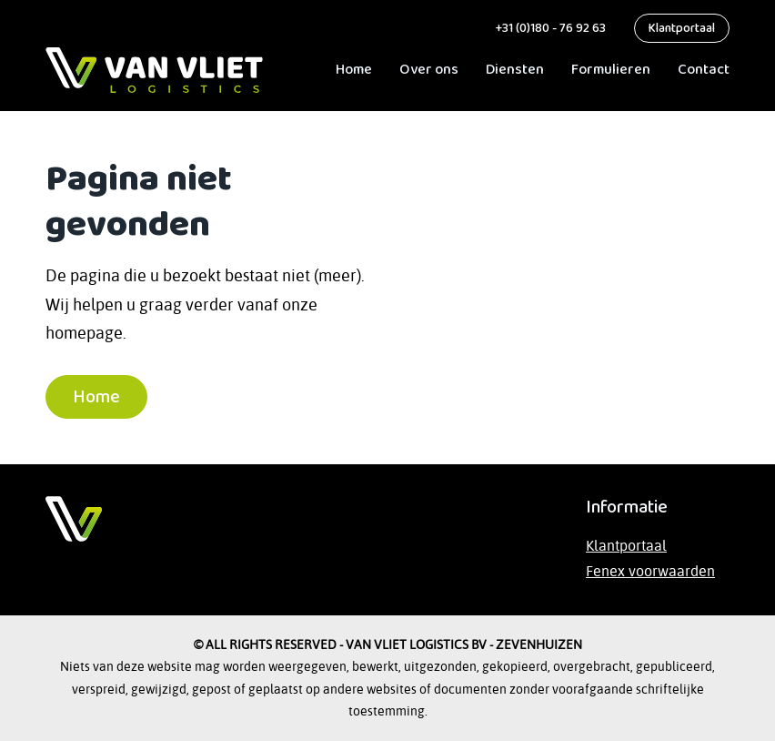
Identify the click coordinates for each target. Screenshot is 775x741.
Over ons (428, 69)
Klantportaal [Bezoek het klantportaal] (626, 545)
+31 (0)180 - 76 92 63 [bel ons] (549, 28)
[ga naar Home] (154, 70)
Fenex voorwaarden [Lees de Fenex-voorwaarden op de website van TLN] (650, 571)
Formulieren (610, 69)
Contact (704, 69)
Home (354, 69)
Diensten (515, 69)
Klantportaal (682, 28)
